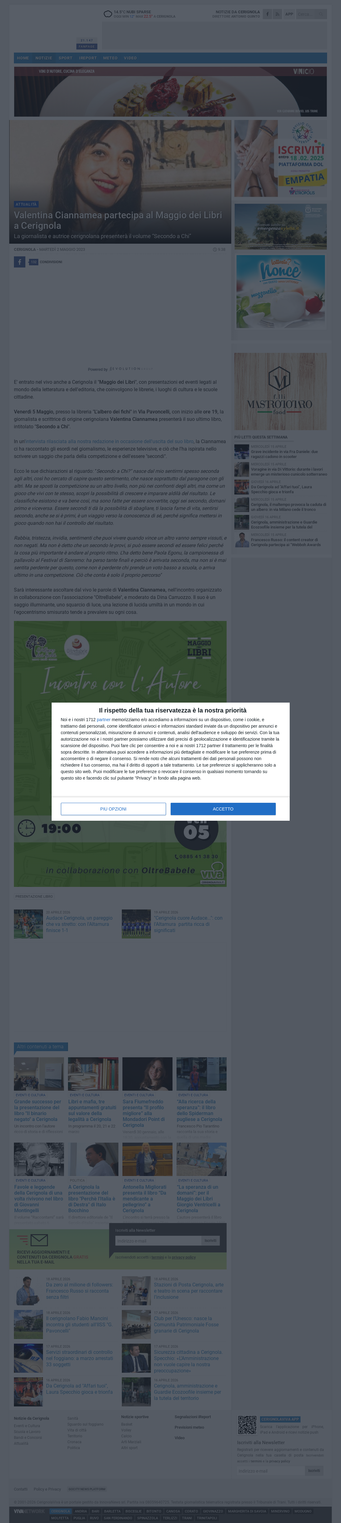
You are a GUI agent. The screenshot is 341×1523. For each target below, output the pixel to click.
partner (103, 719)
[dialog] (171, 762)
